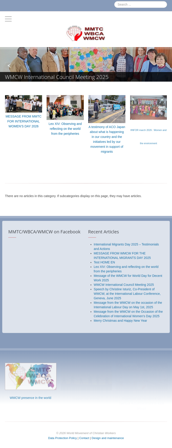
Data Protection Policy (62, 438)
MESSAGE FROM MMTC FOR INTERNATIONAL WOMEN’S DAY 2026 (23, 121)
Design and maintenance (108, 438)
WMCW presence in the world (30, 398)
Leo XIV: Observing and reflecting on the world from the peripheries (65, 128)
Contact (84, 438)
